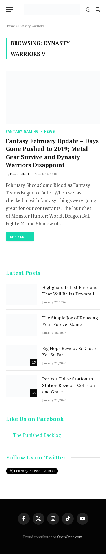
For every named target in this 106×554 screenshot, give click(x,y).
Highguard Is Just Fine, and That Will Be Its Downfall (70, 290)
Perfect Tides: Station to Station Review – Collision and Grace (68, 385)
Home (10, 26)
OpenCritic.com (69, 536)
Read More (20, 237)
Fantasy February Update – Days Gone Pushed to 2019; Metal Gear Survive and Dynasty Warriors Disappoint (52, 153)
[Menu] (9, 9)
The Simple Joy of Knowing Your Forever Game (70, 321)
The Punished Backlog (37, 435)
